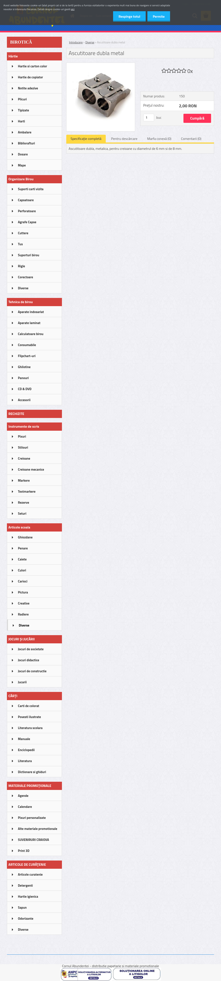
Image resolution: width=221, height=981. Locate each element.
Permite (159, 16)
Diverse (89, 42)
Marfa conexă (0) (159, 138)
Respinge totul (129, 16)
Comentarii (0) (191, 138)
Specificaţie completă (86, 138)
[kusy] (148, 117)
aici (73, 9)
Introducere (76, 42)
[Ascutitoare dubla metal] (100, 64)
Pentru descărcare (124, 138)
